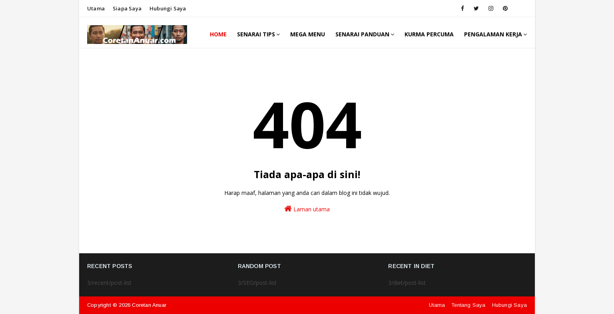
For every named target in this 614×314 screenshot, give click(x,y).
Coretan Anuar (149, 305)
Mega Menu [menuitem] (307, 34)
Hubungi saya (168, 8)
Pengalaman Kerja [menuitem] (493, 34)
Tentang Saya (468, 305)
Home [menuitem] (218, 34)
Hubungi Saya (509, 305)
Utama (96, 8)
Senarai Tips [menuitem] (256, 34)
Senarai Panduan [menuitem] (362, 34)
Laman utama (307, 209)
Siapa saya (127, 8)
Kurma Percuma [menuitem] (429, 34)
